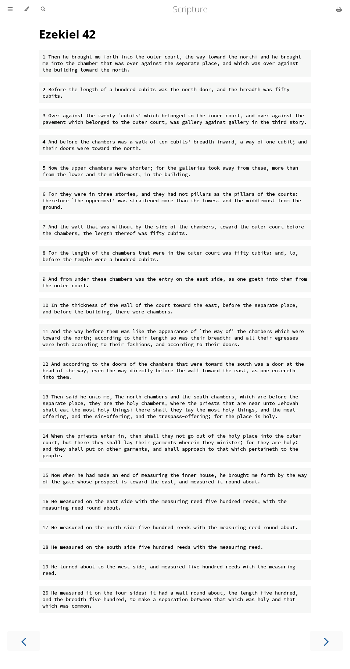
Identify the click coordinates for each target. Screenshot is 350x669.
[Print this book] (339, 9)
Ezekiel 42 (67, 34)
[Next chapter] (326, 641)
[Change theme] (27, 9)
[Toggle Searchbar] (43, 9)
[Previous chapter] (23, 641)
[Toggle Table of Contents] (10, 9)
